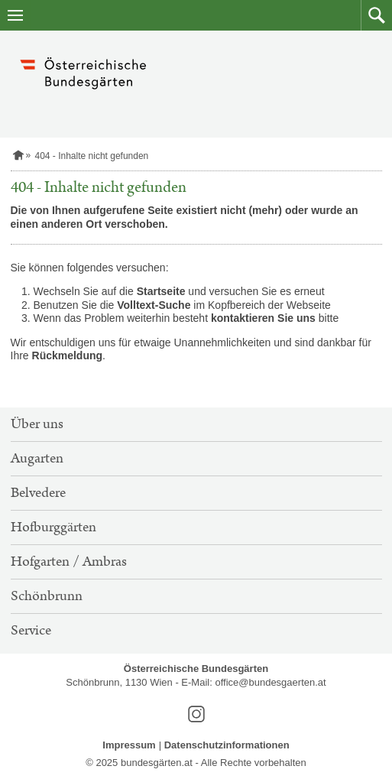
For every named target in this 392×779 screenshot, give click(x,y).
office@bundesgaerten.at (270, 682)
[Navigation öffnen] (15, 15)
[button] (376, 15)
